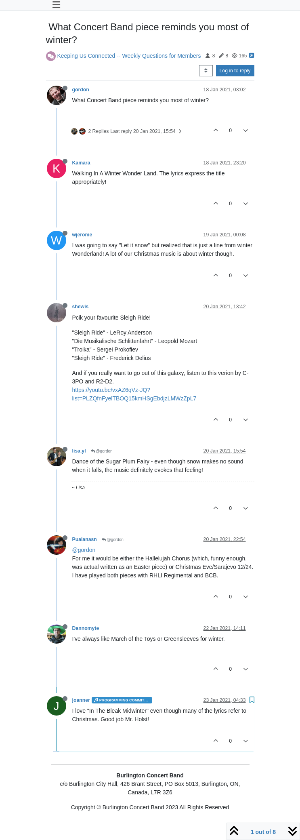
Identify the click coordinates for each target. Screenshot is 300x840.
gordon (80, 90)
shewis (80, 306)
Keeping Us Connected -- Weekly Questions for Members (129, 55)
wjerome (82, 235)
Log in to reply (235, 71)
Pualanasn (84, 539)
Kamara (81, 163)
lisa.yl (79, 451)
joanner (81, 700)
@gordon (102, 451)
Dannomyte (85, 628)
